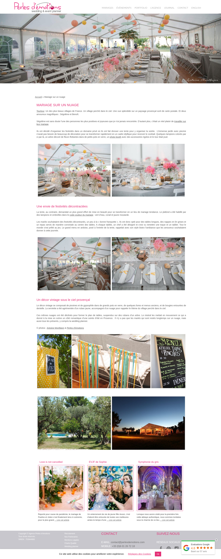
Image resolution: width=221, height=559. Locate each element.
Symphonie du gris (148, 462)
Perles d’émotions (75, 328)
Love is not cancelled (51, 462)
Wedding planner (71, 546)
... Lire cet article (62, 520)
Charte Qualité (70, 543)
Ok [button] (158, 554)
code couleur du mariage (81, 215)
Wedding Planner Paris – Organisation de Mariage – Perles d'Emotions (37, 7)
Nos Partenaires (71, 537)
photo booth (115, 137)
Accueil (38, 97)
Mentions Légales (71, 540)
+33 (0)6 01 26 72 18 (123, 546)
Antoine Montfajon (55, 328)
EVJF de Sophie (98, 462)
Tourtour (40, 111)
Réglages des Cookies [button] (139, 554)
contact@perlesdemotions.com (128, 542)
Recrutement (69, 533)
